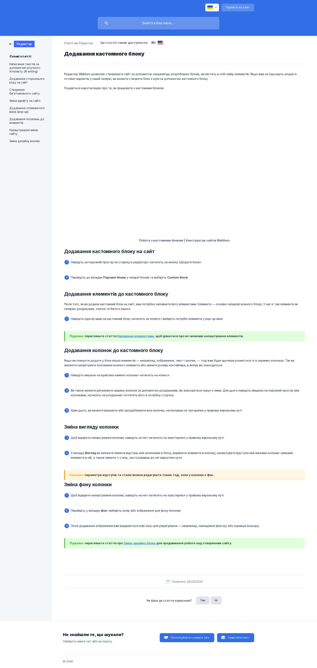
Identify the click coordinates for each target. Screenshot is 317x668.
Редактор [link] (86, 43)
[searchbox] (158, 23)
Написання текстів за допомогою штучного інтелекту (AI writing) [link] (24, 68)
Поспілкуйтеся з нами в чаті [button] (190, 637)
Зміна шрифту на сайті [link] (24, 100)
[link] (22, 44)
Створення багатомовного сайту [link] (24, 91)
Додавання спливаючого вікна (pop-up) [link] (27, 109)
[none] (212, 7)
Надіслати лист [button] (238, 637)
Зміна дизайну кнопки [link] (24, 141)
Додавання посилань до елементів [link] (26, 120)
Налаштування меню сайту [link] (23, 131)
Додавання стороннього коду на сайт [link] (27, 80)
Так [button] (202, 600)
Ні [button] (216, 600)
